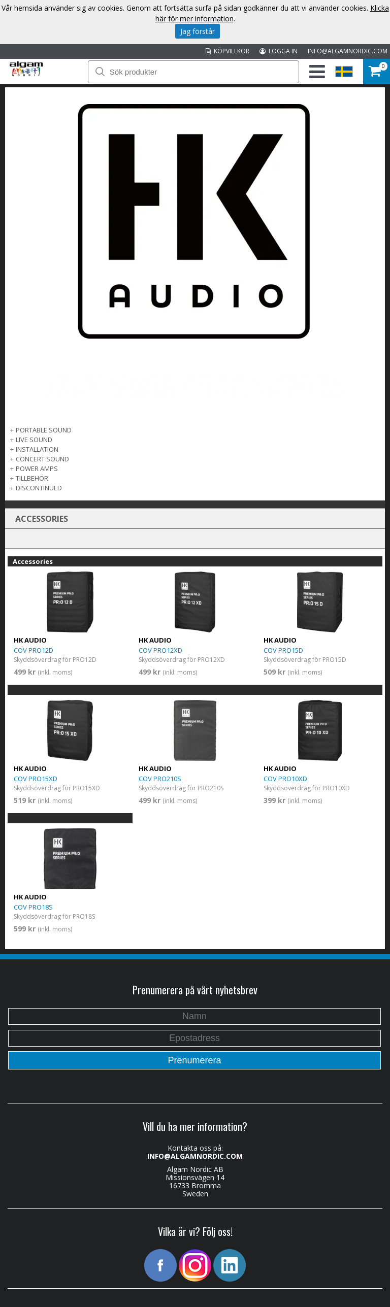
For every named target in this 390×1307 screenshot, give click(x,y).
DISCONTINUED (39, 487)
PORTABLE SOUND (44, 429)
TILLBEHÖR (32, 478)
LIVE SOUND (34, 439)
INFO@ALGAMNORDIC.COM (347, 51)
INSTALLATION (37, 449)
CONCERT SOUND (42, 458)
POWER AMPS (37, 468)
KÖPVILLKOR (227, 51)
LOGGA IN (278, 51)
